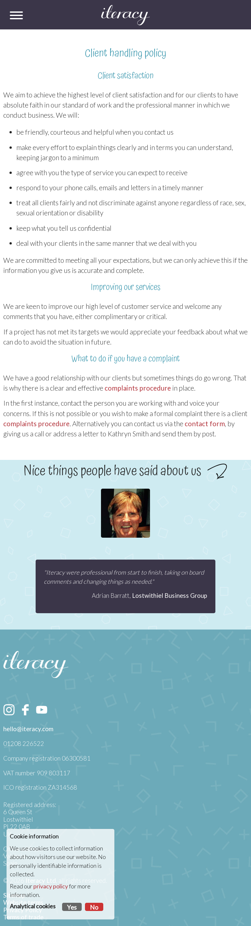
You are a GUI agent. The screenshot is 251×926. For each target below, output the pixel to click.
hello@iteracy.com (28, 728)
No (94, 907)
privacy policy (50, 886)
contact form (205, 423)
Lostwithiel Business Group (169, 595)
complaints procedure (138, 388)
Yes (72, 907)
